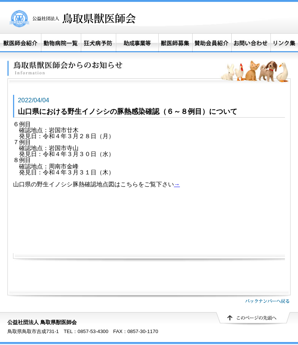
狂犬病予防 (98, 43)
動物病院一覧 (60, 43)
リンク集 (284, 43)
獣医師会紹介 (20, 43)
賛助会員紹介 (212, 43)
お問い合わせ (250, 43)
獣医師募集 (175, 43)
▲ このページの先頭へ (253, 319)
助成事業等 (137, 43)
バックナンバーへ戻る (267, 301)
